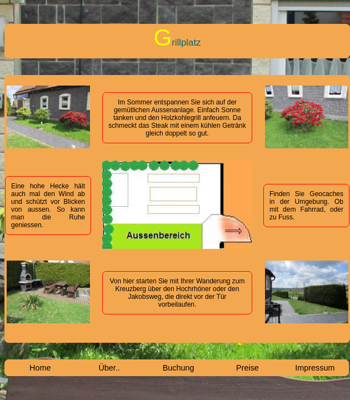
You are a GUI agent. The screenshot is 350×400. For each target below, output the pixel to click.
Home (40, 367)
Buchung (178, 367)
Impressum (314, 367)
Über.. (108, 367)
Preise (247, 367)
